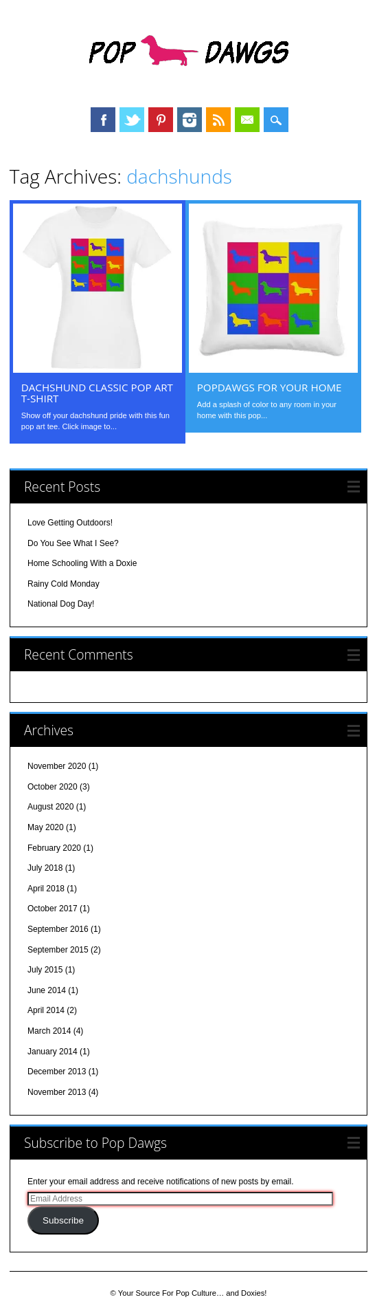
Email (247, 119)
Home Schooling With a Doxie (82, 563)
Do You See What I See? (73, 543)
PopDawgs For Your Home (269, 387)
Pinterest (160, 119)
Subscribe (63, 1220)
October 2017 (52, 908)
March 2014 (49, 1031)
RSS (218, 119)
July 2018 (44, 868)
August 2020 (50, 807)
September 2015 (58, 950)
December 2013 (56, 1071)
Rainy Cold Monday (63, 584)
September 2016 (58, 929)
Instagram (189, 119)
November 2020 (56, 766)
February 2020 (54, 848)
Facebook (103, 119)
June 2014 (46, 990)
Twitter (131, 119)
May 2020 (45, 827)
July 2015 (44, 970)
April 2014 (46, 1010)
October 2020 (52, 787)
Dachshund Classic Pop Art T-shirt (97, 392)
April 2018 (46, 888)
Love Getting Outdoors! (70, 523)
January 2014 (52, 1051)
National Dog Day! (60, 604)
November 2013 (56, 1092)
